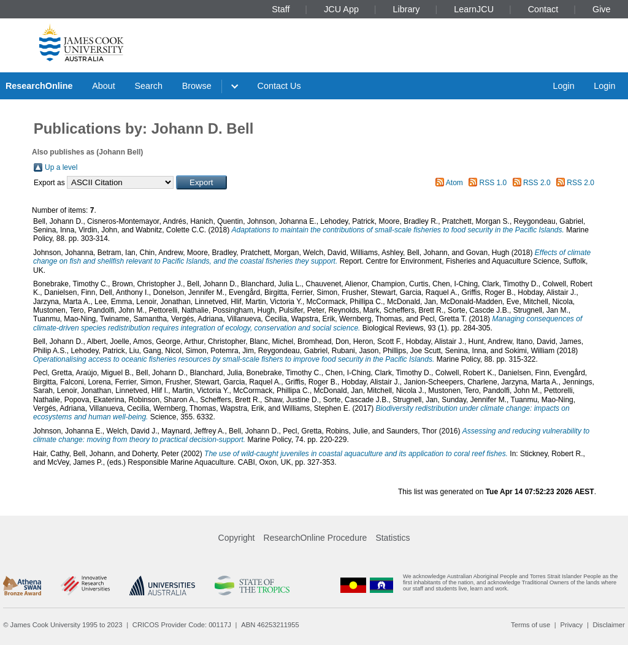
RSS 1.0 (493, 182)
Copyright (236, 538)
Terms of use (530, 624)
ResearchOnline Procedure (315, 538)
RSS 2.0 (537, 182)
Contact (543, 9)
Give (601, 9)
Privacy (571, 624)
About (103, 86)
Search (148, 86)
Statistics (392, 538)
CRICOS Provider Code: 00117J (181, 624)
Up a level (61, 167)
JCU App (341, 9)
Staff (280, 9)
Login (563, 86)
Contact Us (279, 86)
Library (406, 9)
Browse (197, 86)
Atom (454, 182)
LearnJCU (474, 9)
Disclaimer (609, 624)
